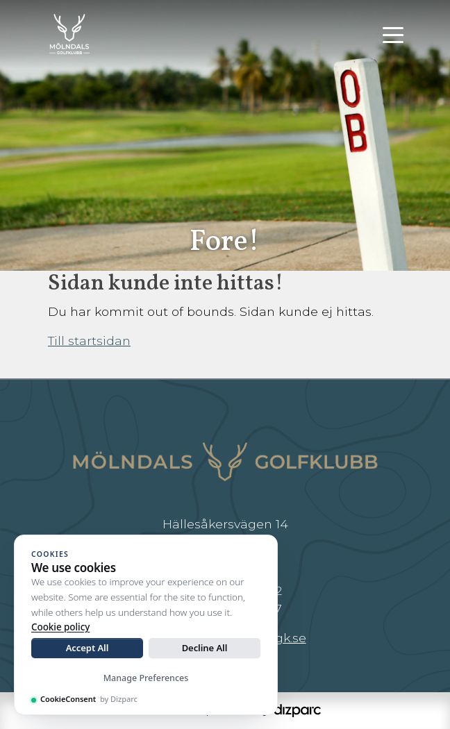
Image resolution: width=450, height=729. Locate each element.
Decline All (205, 648)
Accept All (87, 648)
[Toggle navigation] (393, 34)
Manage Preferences (146, 678)
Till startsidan (89, 340)
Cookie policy (60, 627)
